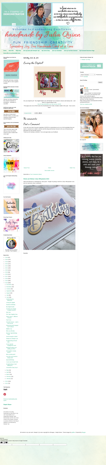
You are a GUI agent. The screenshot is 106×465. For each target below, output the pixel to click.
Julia (87, 88)
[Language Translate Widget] (87, 75)
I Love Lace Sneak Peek (12, 362)
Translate (84, 76)
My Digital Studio (10, 306)
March (8, 374)
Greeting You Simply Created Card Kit (11, 309)
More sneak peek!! (10, 354)
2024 (6, 261)
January (8, 378)
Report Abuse (7, 404)
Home (4, 50)
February (8, 376)
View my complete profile (86, 104)
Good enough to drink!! (12, 336)
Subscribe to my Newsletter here (11, 53)
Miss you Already (10, 331)
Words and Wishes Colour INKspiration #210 (36, 179)
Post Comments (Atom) (36, 174)
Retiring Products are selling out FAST (11, 348)
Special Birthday (10, 359)
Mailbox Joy (9, 328)
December (9, 284)
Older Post (72, 167)
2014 (6, 282)
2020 (6, 270)
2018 (6, 274)
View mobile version (49, 170)
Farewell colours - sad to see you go (12, 322)
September (9, 291)
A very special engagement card (11, 344)
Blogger (84, 432)
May (7, 370)
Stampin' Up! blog (85, 59)
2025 (6, 259)
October (8, 288)
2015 (6, 280)
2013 (6, 381)
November (9, 286)
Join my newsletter (57, 50)
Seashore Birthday (10, 304)
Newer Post (27, 167)
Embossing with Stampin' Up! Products (12, 326)
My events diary (46, 50)
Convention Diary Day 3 (12, 367)
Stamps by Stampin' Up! (12, 338)
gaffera (73, 432)
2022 (6, 265)
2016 (6, 278)
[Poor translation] (5, 442)
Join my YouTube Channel (70, 50)
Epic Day (8, 312)
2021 (6, 268)
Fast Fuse (8, 320)
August (8, 293)
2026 (6, 257)
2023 (6, 263)
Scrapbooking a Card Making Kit (11, 364)
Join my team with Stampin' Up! (31, 50)
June (7, 297)
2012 (6, 383)
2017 (6, 276)
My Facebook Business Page (87, 50)
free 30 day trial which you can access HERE (49, 104)
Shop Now (18, 50)
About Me (11, 50)
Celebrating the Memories (10, 299)
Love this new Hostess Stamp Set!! (11, 357)
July (7, 295)
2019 (6, 272)
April (7, 372)
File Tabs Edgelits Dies (12, 314)
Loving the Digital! (10, 302)
